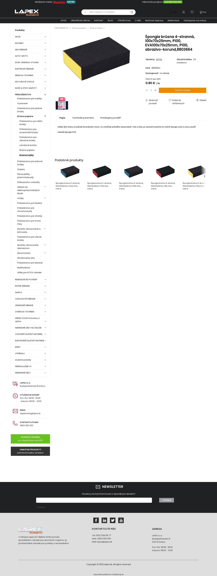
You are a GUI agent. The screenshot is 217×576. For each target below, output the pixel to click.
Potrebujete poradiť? (110, 117)
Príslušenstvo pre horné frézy (29, 222)
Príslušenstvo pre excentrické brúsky (29, 131)
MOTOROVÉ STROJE (24, 81)
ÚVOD (63, 20)
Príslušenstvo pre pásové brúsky (29, 163)
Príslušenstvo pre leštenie (30, 262)
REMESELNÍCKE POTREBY (26, 279)
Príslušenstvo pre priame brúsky (29, 110)
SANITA (18, 292)
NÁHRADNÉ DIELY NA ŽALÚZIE (28, 327)
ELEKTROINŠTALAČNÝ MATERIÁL (29, 340)
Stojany (21, 169)
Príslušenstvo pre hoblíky (29, 98)
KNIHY (17, 347)
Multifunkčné (23, 267)
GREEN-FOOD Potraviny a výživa (27, 320)
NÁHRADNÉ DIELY (23, 372)
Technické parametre (83, 117)
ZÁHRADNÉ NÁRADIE (24, 305)
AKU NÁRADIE (21, 49)
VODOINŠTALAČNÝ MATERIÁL (28, 334)
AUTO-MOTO (21, 56)
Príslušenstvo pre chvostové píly (25, 210)
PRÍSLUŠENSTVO (23, 94)
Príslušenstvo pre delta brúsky (31, 123)
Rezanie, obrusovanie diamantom (27, 247)
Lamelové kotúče (28, 145)
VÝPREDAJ (20, 353)
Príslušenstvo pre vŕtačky (29, 216)
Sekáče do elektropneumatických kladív (28, 190)
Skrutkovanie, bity (26, 258)
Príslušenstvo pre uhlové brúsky (29, 238)
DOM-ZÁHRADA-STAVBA (27, 62)
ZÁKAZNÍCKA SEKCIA (80, 20)
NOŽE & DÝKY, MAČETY (26, 88)
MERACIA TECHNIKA (24, 75)
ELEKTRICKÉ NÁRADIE (24, 68)
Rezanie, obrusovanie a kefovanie (28, 230)
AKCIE (17, 36)
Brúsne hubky (27, 155)
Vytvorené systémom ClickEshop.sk (108, 574)
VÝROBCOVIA (124, 20)
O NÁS (138, 20)
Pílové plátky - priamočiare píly (25, 176)
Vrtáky (20, 198)
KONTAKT (98, 20)
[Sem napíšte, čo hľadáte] (112, 12)
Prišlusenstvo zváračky (28, 182)
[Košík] (202, 12)
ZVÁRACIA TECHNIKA (24, 311)
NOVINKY (19, 43)
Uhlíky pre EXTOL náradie (29, 272)
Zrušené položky (23, 359)
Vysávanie (22, 103)
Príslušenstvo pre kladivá (29, 203)
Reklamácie (173, 20)
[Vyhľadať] (84, 12)
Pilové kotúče (23, 253)
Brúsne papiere (25, 116)
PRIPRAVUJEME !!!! (23, 366)
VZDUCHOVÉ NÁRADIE (25, 298)
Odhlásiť (41, 507)
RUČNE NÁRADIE (22, 286)
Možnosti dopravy (154, 20)
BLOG (110, 20)
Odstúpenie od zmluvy (195, 20)
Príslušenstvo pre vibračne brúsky (28, 139)
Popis (62, 117)
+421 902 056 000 (172, 2)
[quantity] (151, 90)
